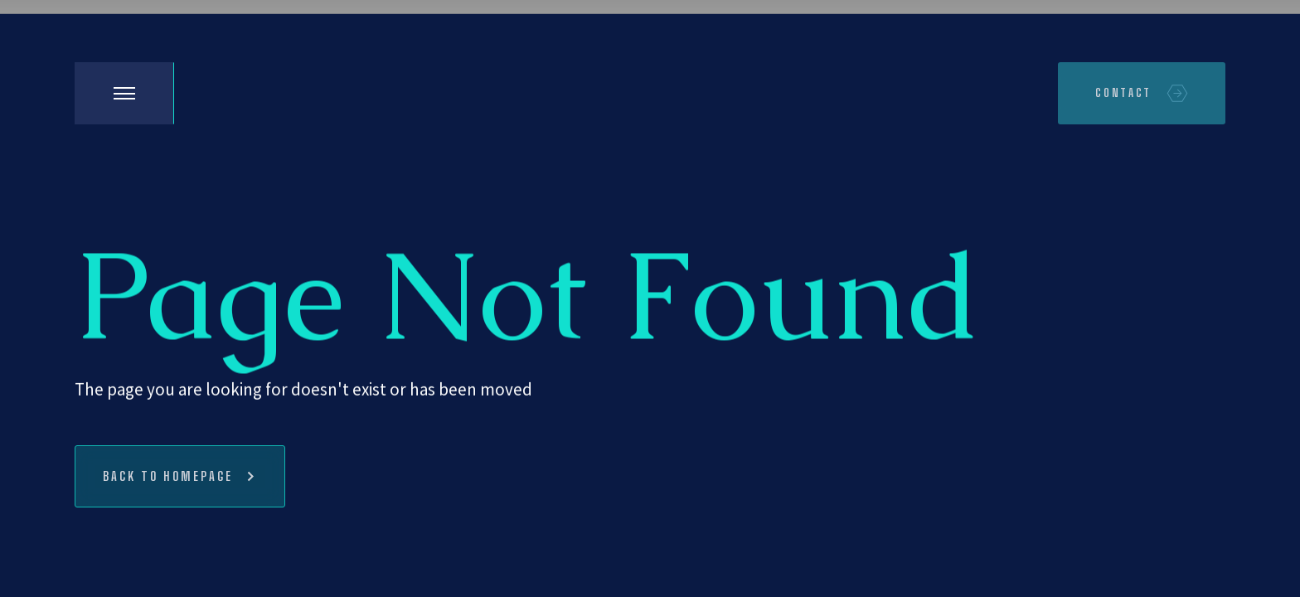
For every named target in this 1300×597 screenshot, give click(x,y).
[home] (232, 93)
